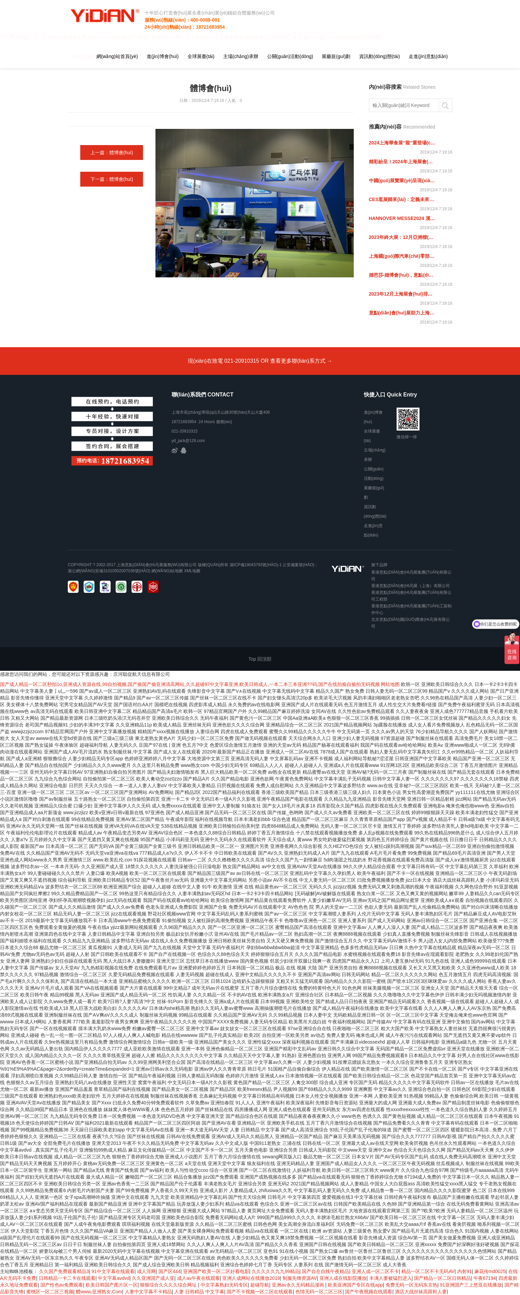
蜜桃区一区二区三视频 (50, 1291)
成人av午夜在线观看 (198, 1278)
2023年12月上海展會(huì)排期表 (402, 294)
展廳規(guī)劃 (336, 56)
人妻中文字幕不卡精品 (148, 1291)
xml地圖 (192, 571)
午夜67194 (484, 1278)
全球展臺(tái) (200, 56)
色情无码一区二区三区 (319, 1291)
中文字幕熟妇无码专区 (224, 1285)
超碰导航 (259, 1285)
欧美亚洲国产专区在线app (355, 1285)
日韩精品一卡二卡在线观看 (67, 1278)
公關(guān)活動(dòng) (290, 56)
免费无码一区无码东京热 (411, 1285)
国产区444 (169, 1271)
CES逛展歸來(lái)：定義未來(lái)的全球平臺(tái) (402, 199)
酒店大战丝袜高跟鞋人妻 (421, 1291)
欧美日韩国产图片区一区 (112, 1285)
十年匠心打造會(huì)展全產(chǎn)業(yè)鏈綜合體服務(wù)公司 (207, 13)
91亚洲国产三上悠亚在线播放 (471, 1285)
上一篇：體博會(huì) (111, 152)
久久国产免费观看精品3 (64, 1271)
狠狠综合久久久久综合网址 (169, 1285)
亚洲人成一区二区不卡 (375, 1271)
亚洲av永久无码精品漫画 (298, 1285)
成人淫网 (146, 1271)
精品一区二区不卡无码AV (428, 1271)
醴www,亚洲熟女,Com (99, 1291)
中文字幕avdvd (113, 1278)
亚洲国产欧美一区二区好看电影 (216, 1271)
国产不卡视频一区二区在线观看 (260, 1291)
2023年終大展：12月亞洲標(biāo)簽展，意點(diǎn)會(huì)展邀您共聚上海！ (402, 237)
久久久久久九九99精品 (275, 1271)
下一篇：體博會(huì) (111, 179)
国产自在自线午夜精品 (325, 1271)
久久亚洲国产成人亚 (153, 1278)
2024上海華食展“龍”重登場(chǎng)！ (402, 142)
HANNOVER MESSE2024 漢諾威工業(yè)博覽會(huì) (402, 218)
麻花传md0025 (490, 1271)
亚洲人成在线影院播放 (343, 1278)
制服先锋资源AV (300, 1278)
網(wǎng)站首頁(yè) (117, 56)
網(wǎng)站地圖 (167, 571)
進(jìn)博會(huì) (163, 56)
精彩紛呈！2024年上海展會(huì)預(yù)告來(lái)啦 (402, 161)
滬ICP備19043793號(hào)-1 (256, 564)
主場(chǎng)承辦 (240, 56)
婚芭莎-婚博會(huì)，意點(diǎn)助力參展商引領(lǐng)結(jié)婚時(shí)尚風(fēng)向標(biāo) (402, 275)
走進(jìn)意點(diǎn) (428, 56)
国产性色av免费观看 (61, 1285)
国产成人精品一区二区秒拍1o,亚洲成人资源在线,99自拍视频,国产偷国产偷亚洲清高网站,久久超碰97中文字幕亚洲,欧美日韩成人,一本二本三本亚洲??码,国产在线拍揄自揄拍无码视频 (190, 684)
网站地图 (390, 684)
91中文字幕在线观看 (113, 1271)
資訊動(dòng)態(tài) (379, 56)
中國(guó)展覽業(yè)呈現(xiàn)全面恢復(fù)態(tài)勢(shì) (402, 180)
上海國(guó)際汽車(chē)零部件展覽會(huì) (402, 256)
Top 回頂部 (260, 659)
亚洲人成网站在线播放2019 (251, 1278)
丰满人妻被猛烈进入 (390, 1278)
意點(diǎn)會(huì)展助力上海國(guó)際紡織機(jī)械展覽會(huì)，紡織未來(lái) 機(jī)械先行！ (402, 312)
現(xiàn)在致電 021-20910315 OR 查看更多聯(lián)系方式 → (260, 361)
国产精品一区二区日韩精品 (442, 1278)
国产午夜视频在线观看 (368, 1291)
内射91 (464, 1271)
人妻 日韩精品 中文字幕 (199, 1291)
